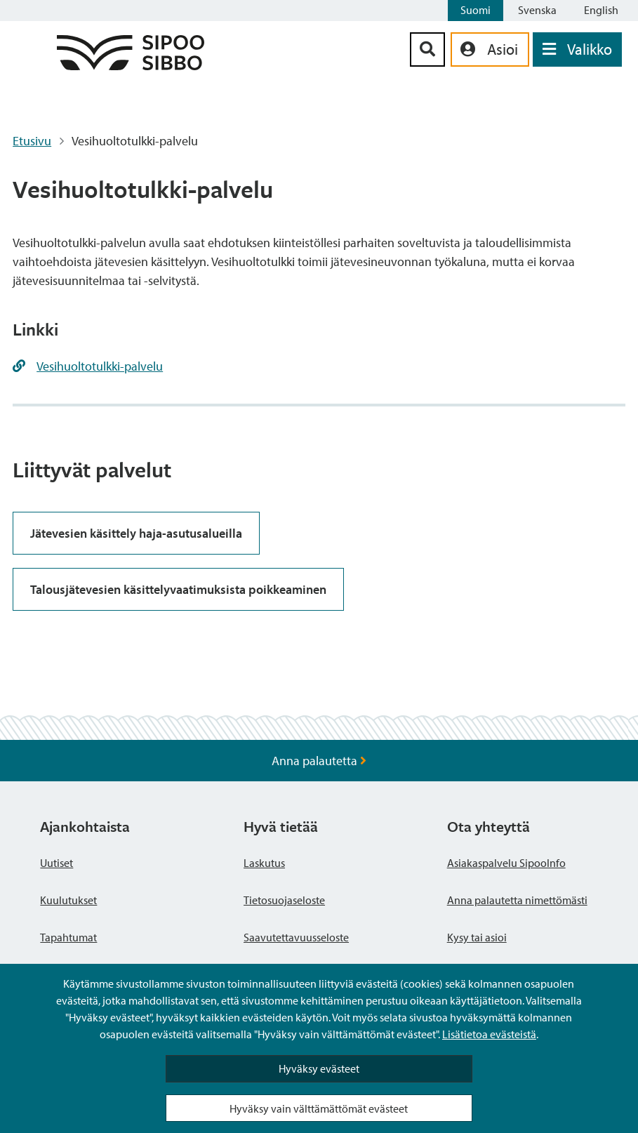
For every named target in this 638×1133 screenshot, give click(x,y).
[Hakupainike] (427, 49)
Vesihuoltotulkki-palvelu (99, 366)
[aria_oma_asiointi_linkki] (490, 49)
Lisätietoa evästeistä (489, 1034)
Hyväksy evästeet (319, 1068)
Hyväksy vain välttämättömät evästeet (319, 1108)
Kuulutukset (68, 900)
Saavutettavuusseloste (296, 937)
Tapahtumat (68, 937)
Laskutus (264, 863)
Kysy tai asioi (477, 937)
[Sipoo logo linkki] (130, 66)
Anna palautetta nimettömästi (517, 900)
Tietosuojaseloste (284, 900)
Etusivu (32, 141)
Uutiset (56, 863)
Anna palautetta (319, 760)
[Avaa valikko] (577, 49)
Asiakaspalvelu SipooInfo (506, 863)
